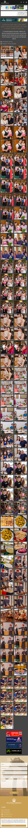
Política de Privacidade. (17, 789)
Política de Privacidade (6, 823)
